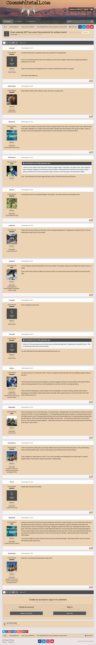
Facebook (80, 27)
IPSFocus (11, 640)
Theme (4, 642)
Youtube (92, 27)
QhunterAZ (12, 122)
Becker (12, 368)
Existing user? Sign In (76, 9)
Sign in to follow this (76, 32)
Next (13, 42)
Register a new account (26, 613)
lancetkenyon (12, 443)
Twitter (84, 27)
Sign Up (86, 9)
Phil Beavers (12, 157)
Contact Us (11, 642)
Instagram (88, 27)
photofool (12, 261)
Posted (27, 48)
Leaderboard (31, 21)
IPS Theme (5, 640)
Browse (8, 21)
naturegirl (14, 34)
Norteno (11, 190)
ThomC (12, 482)
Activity (19, 21)
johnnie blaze (12, 86)
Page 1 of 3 (23, 42)
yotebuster (12, 225)
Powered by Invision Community (86, 641)
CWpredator (11, 407)
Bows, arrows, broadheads (35, 34)
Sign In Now (70, 613)
